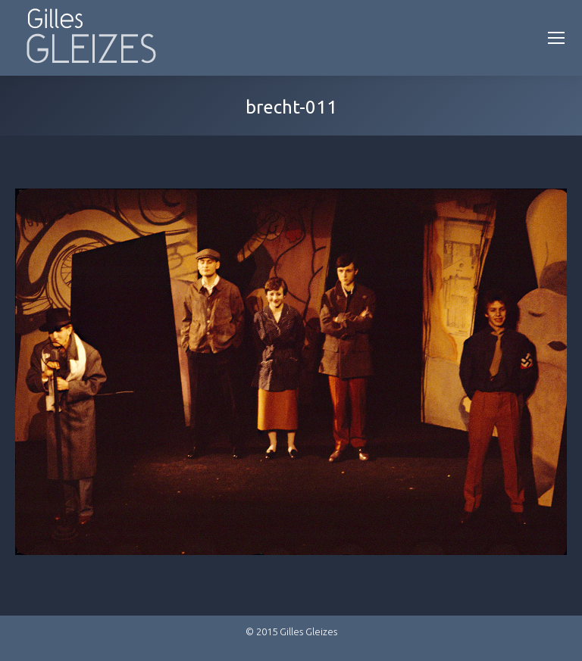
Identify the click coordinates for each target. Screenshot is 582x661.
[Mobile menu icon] (556, 37)
